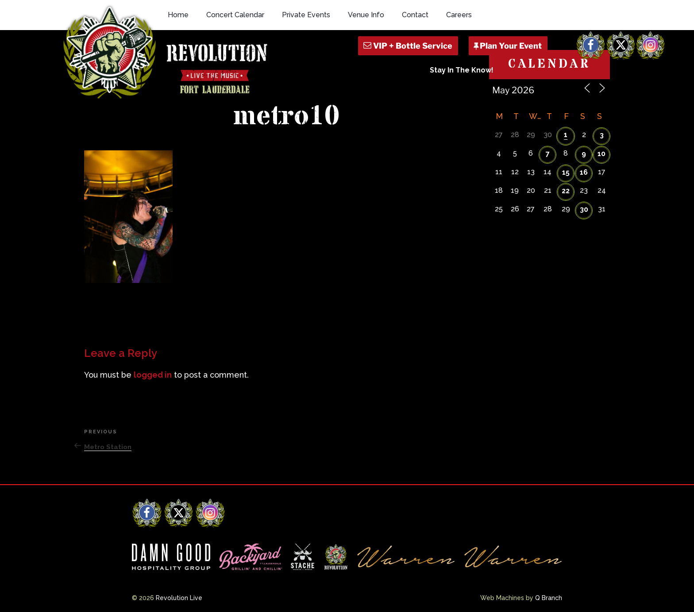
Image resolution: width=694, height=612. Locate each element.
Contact (415, 15)
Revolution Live (179, 597)
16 (584, 172)
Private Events (306, 15)
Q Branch (548, 597)
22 (566, 191)
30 (584, 209)
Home (178, 15)
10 (601, 153)
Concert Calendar (235, 15)
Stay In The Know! (462, 70)
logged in (153, 374)
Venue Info (366, 15)
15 (566, 172)
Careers (459, 15)
